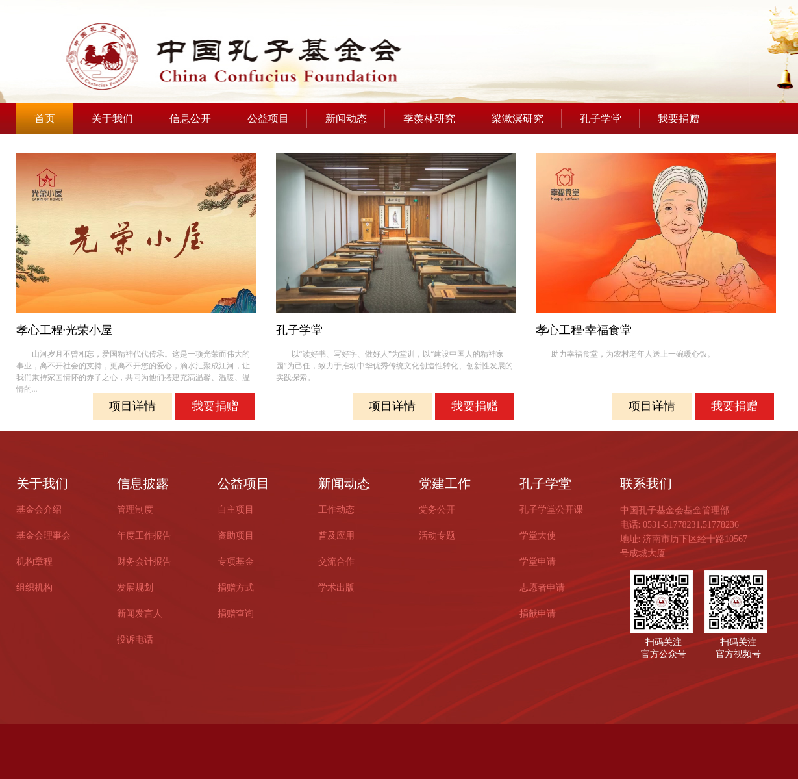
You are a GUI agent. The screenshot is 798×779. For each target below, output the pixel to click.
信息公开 (190, 118)
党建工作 (445, 483)
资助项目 (236, 536)
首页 (44, 118)
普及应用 (336, 536)
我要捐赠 (678, 118)
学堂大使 (537, 536)
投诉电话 (135, 640)
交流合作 (336, 562)
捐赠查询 (236, 614)
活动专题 (437, 536)
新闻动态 (346, 118)
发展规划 (135, 588)
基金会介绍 (39, 510)
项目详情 (132, 406)
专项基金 (236, 562)
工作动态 (336, 510)
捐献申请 (537, 614)
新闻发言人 (139, 614)
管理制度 (135, 510)
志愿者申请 (542, 588)
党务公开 (437, 510)
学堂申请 (537, 562)
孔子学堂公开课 (551, 510)
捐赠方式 (236, 588)
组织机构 (34, 588)
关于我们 (112, 118)
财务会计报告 (144, 562)
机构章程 (34, 562)
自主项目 (236, 510)
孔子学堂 (600, 118)
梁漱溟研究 (517, 118)
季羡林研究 (429, 118)
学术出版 (336, 588)
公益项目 (268, 118)
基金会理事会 (43, 536)
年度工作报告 (144, 536)
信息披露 (143, 483)
